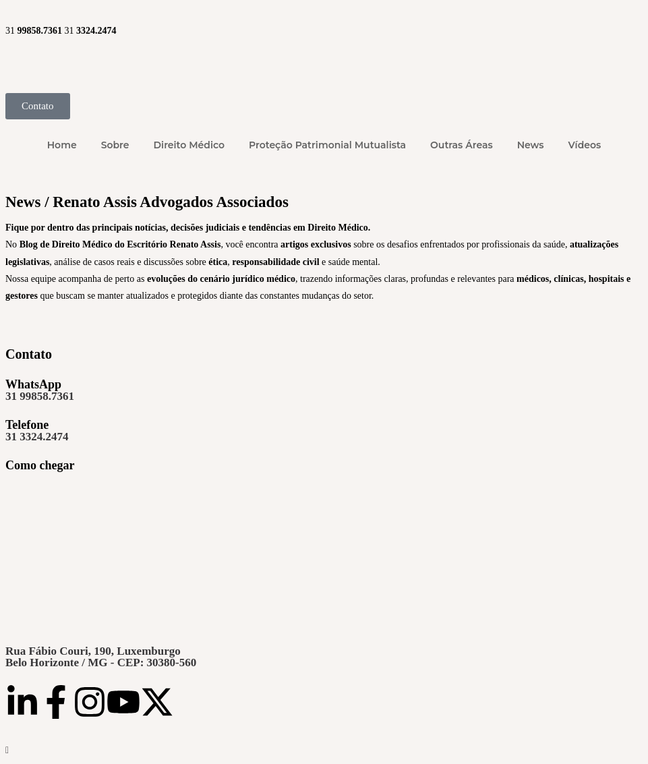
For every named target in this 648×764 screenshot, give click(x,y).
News (530, 145)
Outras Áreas (461, 145)
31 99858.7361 (39, 396)
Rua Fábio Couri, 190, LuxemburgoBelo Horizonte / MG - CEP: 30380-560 (100, 657)
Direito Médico (189, 145)
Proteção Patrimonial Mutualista (327, 145)
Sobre (115, 145)
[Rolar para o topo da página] (7, 750)
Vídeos (584, 145)
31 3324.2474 (37, 436)
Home (62, 145)
